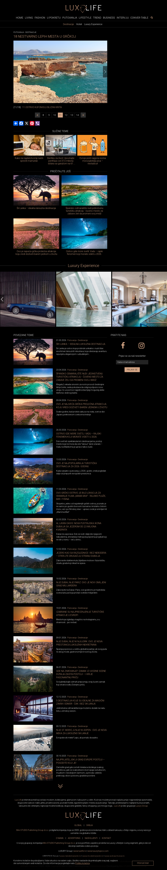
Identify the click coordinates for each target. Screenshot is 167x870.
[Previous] (15, 71)
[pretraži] (151, 17)
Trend (97, 17)
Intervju (123, 17)
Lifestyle (85, 17)
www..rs (80, 851)
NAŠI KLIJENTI (91, 838)
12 (66, 115)
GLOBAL (78, 825)
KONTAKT (106, 838)
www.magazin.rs (70, 856)
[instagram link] (141, 346)
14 (77, 115)
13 (71, 115)
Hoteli (79, 24)
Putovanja (69, 17)
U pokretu (54, 17)
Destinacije (68, 24)
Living (29, 17)
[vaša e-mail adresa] (132, 362)
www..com (98, 851)
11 (60, 115)
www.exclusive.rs (115, 856)
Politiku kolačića (82, 863)
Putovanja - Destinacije (77, 340)
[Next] (105, 71)
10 (54, 115)
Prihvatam (143, 863)
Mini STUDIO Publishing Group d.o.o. (32, 830)
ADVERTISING (74, 838)
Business (109, 17)
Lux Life (18, 800)
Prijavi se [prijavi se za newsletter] (132, 369)
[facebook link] (123, 346)
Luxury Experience (93, 24)
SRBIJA (89, 825)
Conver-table (139, 17)
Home (19, 17)
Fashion (40, 17)
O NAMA (59, 838)
